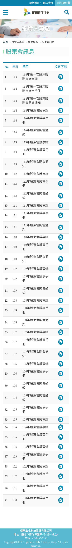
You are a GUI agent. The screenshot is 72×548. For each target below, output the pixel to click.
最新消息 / (35, 2)
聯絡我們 (48, 2)
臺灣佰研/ (63, 2)
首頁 (5, 42)
